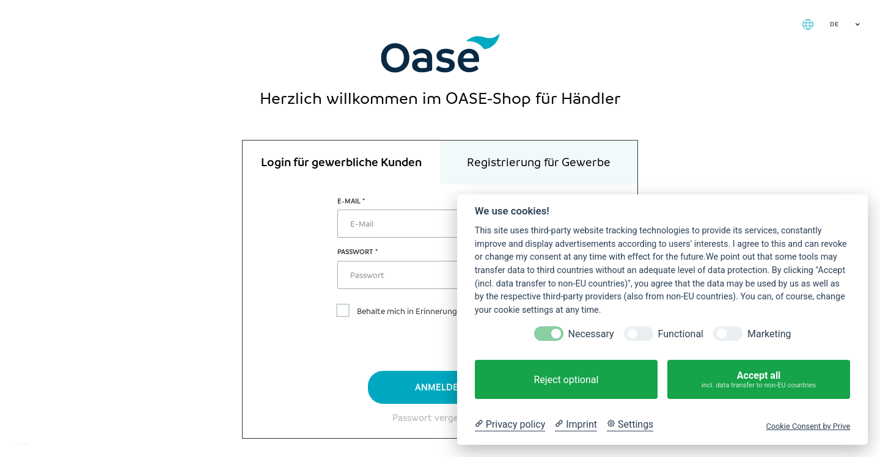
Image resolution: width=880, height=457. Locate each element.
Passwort (355, 251)
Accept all (759, 380)
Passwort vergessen (434, 418)
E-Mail (349, 201)
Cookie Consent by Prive (808, 426)
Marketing (769, 334)
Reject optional (566, 380)
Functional (680, 334)
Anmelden (440, 387)
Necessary (591, 334)
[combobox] (843, 24)
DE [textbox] (834, 24)
